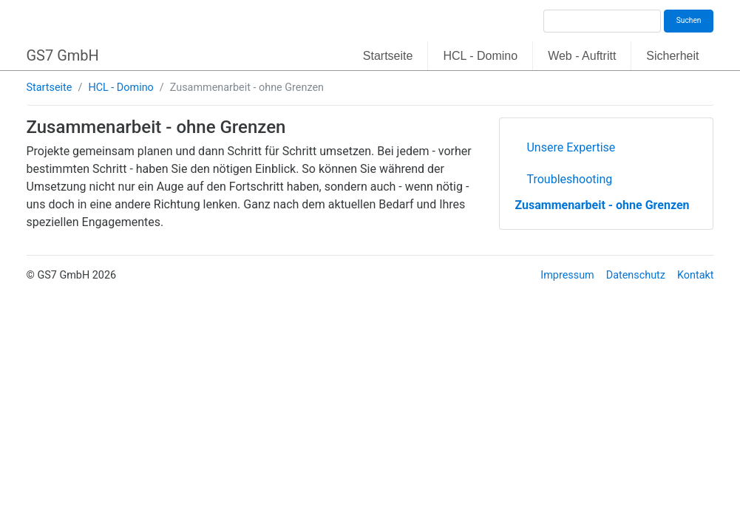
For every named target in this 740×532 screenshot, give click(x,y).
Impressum (567, 275)
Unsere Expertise (570, 147)
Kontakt (695, 275)
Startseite (388, 56)
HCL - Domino (480, 56)
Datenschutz (635, 275)
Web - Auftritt (582, 56)
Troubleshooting (569, 179)
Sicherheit (672, 56)
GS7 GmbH (63, 55)
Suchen (689, 20)
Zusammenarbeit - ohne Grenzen (602, 205)
